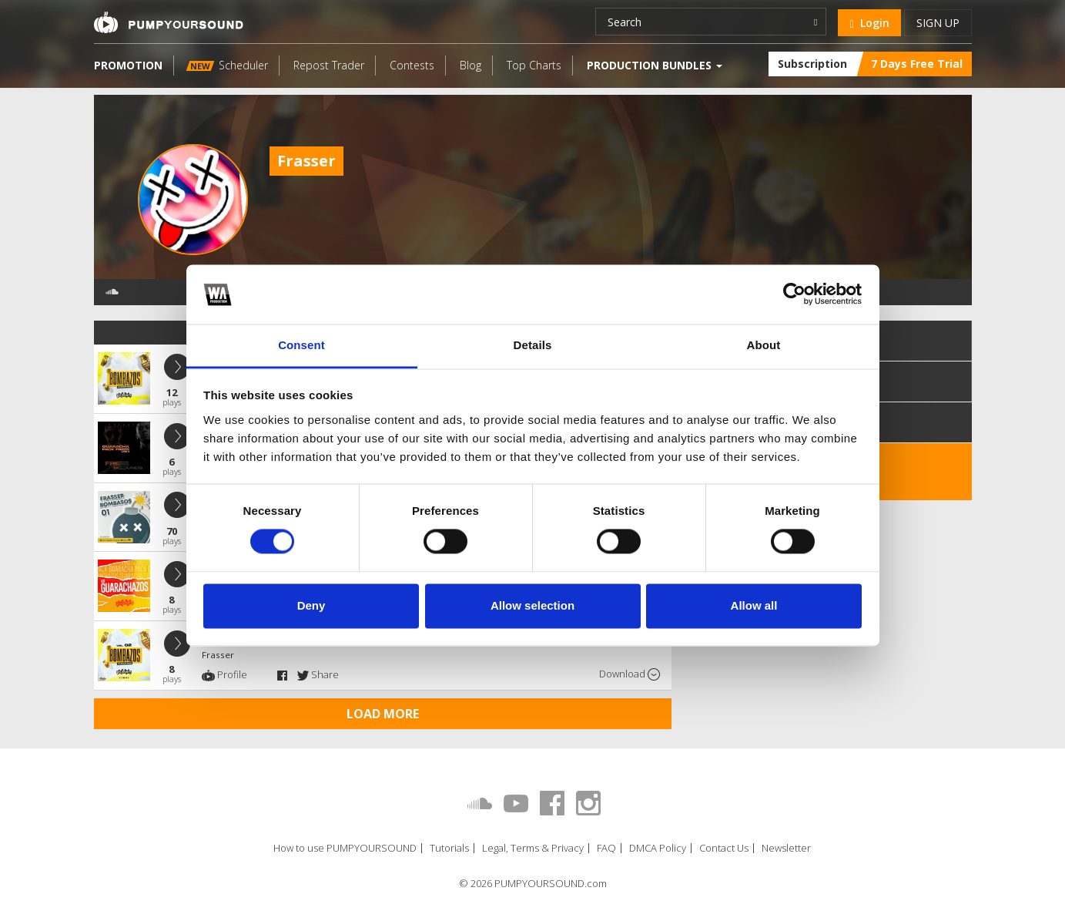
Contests (412, 65)
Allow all (754, 605)
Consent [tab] (301, 344)
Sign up (938, 22)
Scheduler (226, 65)
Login (869, 22)
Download (629, 674)
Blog (470, 65)
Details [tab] (533, 344)
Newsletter (786, 848)
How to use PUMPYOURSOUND (345, 848)
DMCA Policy (657, 848)
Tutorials (449, 848)
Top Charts (534, 65)
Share (318, 674)
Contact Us (724, 848)
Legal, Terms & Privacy (533, 848)
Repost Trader (328, 65)
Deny (311, 605)
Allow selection (532, 605)
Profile (224, 674)
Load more (383, 713)
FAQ (606, 848)
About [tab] (764, 344)
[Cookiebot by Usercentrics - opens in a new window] (794, 294)
